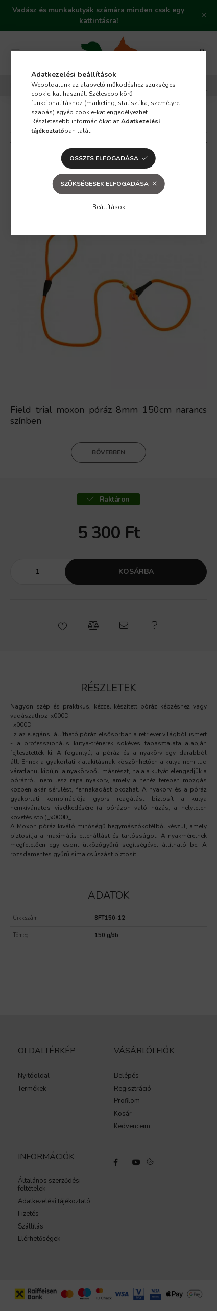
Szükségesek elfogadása (104, 184)
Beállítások (108, 207)
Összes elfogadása (103, 158)
